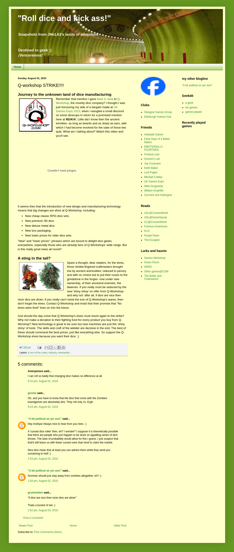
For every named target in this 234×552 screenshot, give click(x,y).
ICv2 (147, 230)
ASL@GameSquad (155, 217)
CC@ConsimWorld (155, 222)
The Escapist (151, 240)
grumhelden (35, 492)
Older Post (120, 525)
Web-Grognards (153, 186)
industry (53, 352)
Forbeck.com (151, 154)
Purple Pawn (151, 235)
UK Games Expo (154, 181)
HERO (148, 266)
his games (191, 107)
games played (193, 111)
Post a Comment (33, 517)
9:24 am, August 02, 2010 (43, 406)
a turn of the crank (37, 352)
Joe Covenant (152, 163)
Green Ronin (151, 262)
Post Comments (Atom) (48, 532)
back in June (105, 99)
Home (17, 66)
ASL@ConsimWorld (156, 213)
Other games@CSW (156, 271)
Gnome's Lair (152, 158)
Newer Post (26, 525)
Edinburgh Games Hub (157, 116)
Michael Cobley (153, 177)
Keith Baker (151, 168)
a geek (189, 102)
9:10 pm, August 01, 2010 (43, 381)
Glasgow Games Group (158, 112)
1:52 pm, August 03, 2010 (43, 510)
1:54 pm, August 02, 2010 (43, 480)
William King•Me (153, 190)
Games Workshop (154, 257)
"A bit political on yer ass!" (45, 418)
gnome (32, 393)
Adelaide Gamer (153, 134)
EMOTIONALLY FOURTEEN (153, 148)
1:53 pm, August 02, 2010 (43, 458)
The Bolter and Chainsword (153, 277)
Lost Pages (150, 172)
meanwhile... (65, 352)
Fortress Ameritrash (155, 226)
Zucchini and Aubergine (158, 195)
